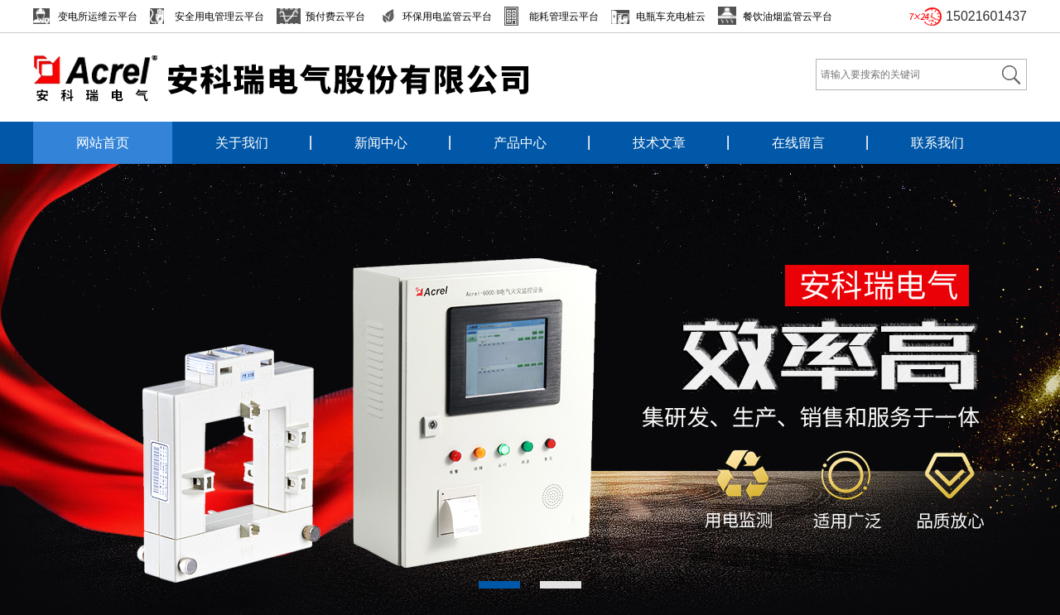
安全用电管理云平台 (219, 16)
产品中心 (520, 143)
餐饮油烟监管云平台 (787, 16)
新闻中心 (380, 143)
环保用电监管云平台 (447, 16)
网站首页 (102, 143)
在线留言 (798, 143)
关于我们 (241, 143)
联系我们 (937, 143)
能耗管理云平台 (564, 16)
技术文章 (659, 143)
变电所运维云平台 (97, 16)
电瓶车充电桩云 (671, 16)
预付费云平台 (335, 16)
